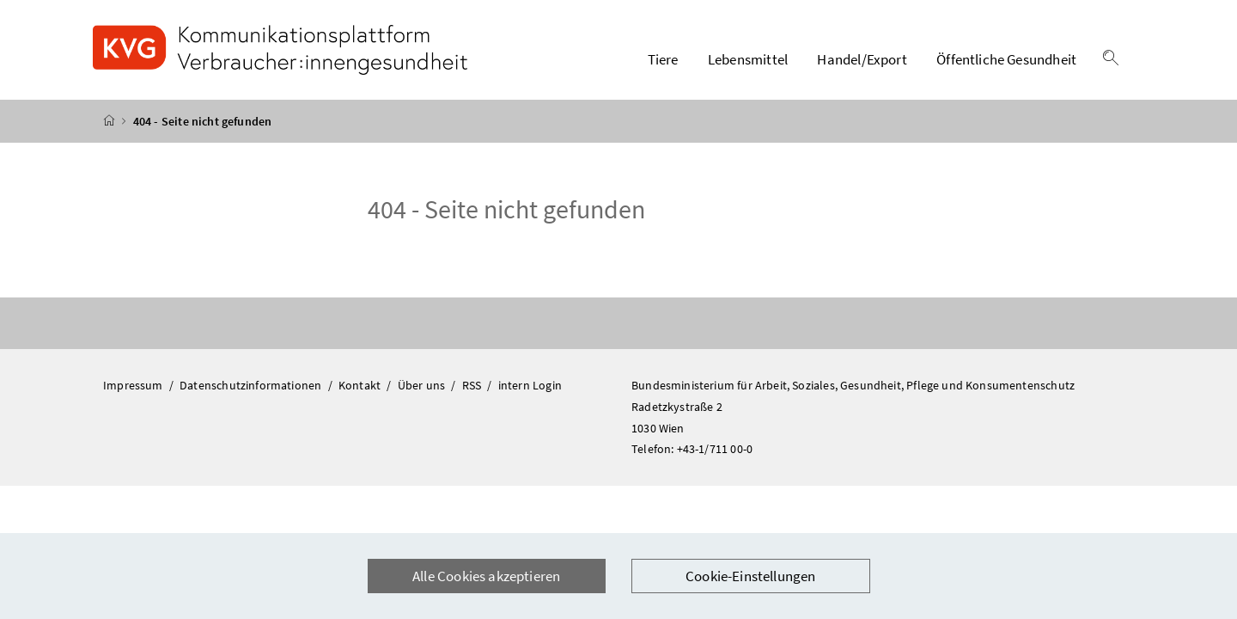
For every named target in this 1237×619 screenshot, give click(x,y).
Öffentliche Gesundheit (1006, 59)
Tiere (663, 59)
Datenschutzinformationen (252, 385)
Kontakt (360, 385)
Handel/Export (861, 59)
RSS (473, 385)
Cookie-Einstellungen (751, 576)
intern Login (530, 385)
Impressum (134, 385)
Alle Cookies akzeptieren (486, 576)
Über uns (423, 385)
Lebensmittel (748, 59)
